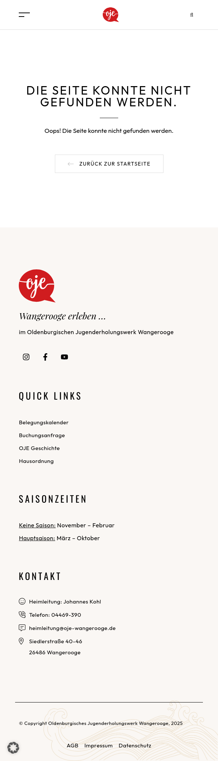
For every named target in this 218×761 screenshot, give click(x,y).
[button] (109, 164)
